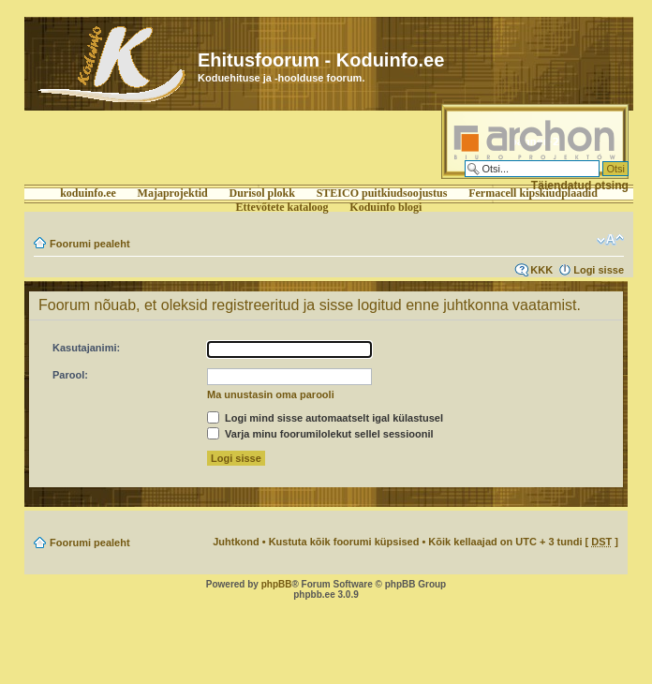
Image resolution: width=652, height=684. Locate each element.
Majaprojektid (173, 193)
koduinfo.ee (88, 193)
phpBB (276, 584)
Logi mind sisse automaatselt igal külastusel (325, 418)
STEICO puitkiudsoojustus (382, 193)
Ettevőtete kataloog (282, 207)
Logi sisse (598, 269)
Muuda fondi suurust (610, 239)
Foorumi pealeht (90, 243)
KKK (541, 269)
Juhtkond (236, 541)
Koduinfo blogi (385, 207)
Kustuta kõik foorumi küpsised (344, 541)
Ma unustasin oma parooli (270, 394)
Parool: (70, 374)
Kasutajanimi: (86, 347)
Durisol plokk (262, 193)
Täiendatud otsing (580, 185)
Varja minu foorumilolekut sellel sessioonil (320, 433)
